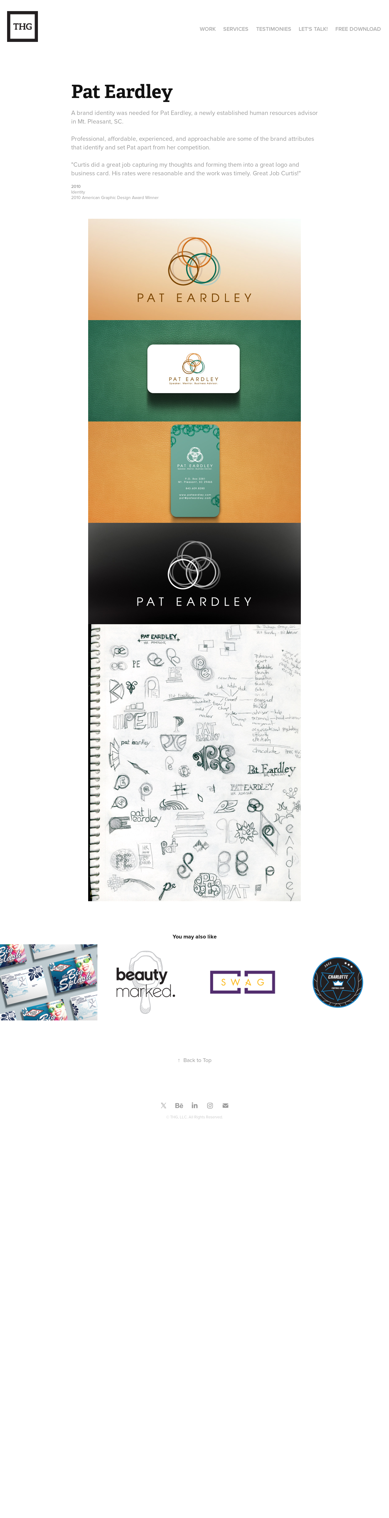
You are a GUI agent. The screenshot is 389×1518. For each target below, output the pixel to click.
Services (235, 29)
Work (208, 29)
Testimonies (273, 29)
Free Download (358, 29)
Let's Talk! (313, 29)
